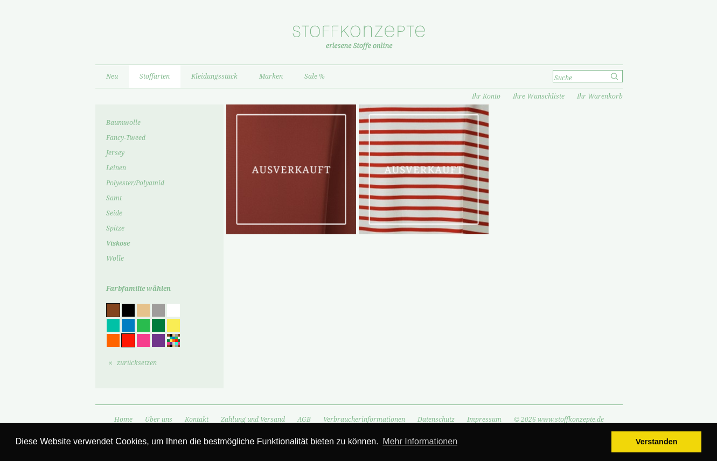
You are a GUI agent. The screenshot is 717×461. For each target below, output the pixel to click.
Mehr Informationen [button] (419, 441)
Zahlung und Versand (253, 419)
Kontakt (196, 419)
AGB (304, 419)
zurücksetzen (137, 363)
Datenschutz (436, 419)
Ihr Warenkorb (600, 96)
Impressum (484, 419)
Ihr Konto (486, 96)
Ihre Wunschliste (539, 96)
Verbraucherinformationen (364, 419)
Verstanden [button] (657, 441)
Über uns (158, 419)
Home (123, 419)
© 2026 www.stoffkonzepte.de (559, 419)
